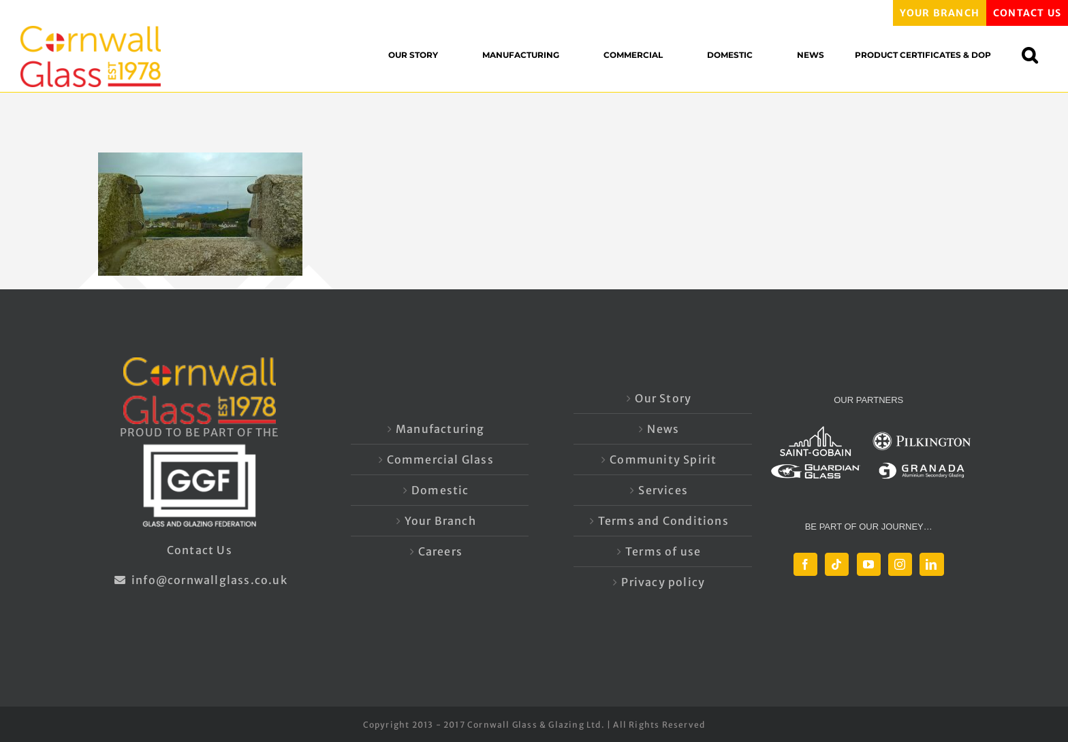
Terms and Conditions (663, 521)
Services (663, 490)
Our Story (663, 398)
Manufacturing (440, 429)
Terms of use (663, 551)
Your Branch (440, 521)
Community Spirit (663, 459)
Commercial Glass (440, 459)
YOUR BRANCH (939, 13)
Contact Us (199, 550)
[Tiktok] (837, 564)
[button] (1036, 55)
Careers (440, 551)
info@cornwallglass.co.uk (199, 580)
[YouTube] (869, 564)
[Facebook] (805, 564)
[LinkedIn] (931, 564)
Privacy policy (663, 582)
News (663, 429)
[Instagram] (900, 564)
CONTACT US (1027, 13)
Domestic (440, 490)
